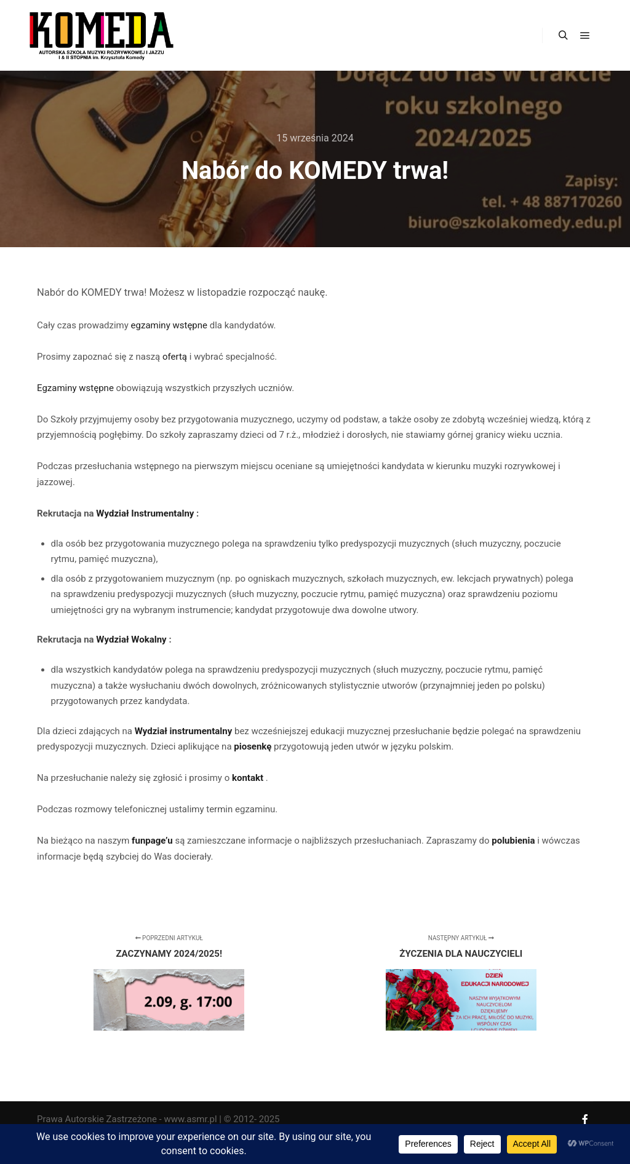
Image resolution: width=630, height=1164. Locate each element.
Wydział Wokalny (132, 639)
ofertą (175, 356)
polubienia (514, 840)
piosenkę (254, 746)
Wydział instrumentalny (184, 731)
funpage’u (153, 840)
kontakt (249, 777)
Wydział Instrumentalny (146, 513)
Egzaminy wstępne (76, 388)
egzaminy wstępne (170, 325)
